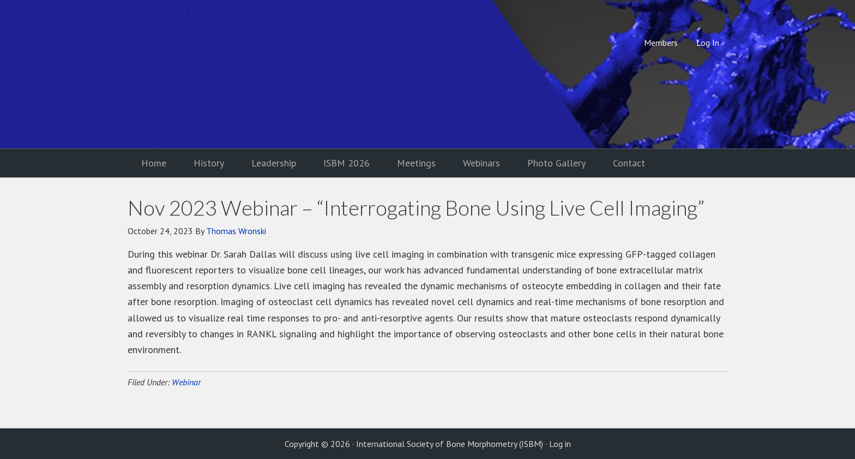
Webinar (186, 382)
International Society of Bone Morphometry (218, 74)
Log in (560, 443)
